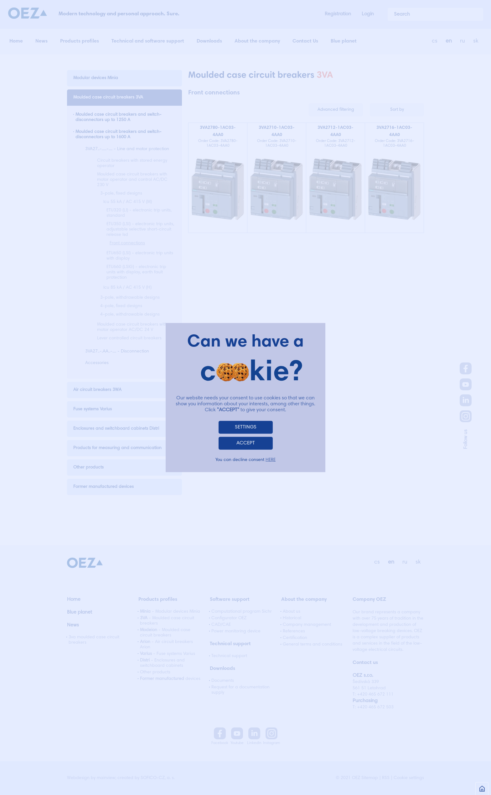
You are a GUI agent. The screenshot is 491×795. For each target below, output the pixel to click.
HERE (271, 460)
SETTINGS (245, 426)
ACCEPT (245, 442)
